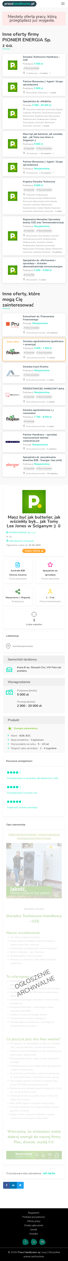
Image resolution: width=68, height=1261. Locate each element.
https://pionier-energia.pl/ (20, 540)
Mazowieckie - (34, 279)
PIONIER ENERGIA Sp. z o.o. (21, 532)
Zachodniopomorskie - (40, 332)
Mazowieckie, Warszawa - (39, 92)
